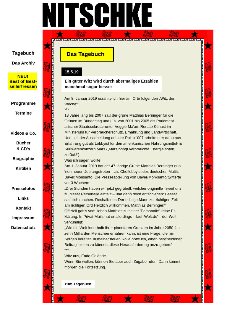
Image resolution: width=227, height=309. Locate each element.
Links (23, 198)
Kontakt (23, 208)
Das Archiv (23, 62)
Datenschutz (23, 227)
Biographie (23, 158)
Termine (23, 112)
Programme (23, 103)
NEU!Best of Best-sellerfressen (23, 81)
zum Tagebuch (78, 284)
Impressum (23, 217)
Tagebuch (23, 53)
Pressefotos (23, 188)
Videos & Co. (23, 133)
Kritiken (23, 168)
